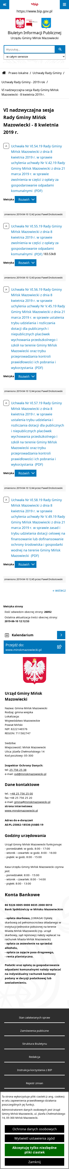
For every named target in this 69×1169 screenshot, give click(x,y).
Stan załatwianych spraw (34, 1017)
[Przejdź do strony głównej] (34, 30)
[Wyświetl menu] (64, 4)
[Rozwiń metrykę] (25, 199)
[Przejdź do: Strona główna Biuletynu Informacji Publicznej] (4, 73)
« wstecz (59, 590)
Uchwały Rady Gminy (47, 73)
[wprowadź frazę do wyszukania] (29, 49)
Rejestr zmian (34, 1083)
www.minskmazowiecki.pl (21, 810)
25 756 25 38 (17, 770)
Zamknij (34, 1162)
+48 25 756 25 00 (21, 793)
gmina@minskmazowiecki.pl (32, 802)
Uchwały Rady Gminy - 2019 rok (23, 82)
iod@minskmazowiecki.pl (30, 774)
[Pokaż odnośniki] (4, 4)
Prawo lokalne (18, 73)
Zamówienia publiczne (34, 1030)
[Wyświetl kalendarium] (61, 635)
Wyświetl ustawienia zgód (34, 1138)
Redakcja (34, 1057)
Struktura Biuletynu (34, 1043)
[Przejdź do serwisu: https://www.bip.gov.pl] (34, 7)
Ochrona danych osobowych (35, 1129)
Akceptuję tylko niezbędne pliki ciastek (34, 1150)
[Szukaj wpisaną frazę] (60, 49)
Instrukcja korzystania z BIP (34, 1070)
